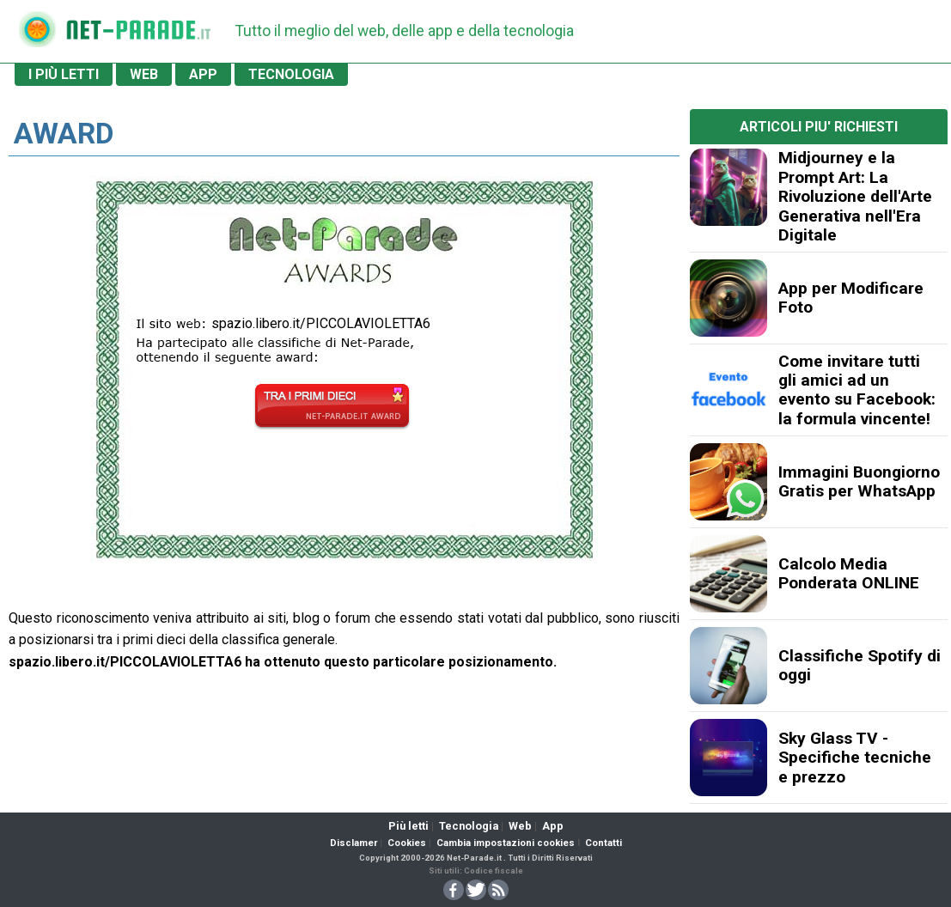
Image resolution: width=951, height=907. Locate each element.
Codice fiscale (493, 870)
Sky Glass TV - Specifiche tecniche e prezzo (854, 757)
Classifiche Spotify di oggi (859, 665)
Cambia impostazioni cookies (505, 843)
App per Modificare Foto (851, 297)
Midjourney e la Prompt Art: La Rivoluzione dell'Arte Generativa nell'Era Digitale (855, 196)
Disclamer (353, 843)
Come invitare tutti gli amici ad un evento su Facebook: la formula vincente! (857, 390)
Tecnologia (468, 825)
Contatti (603, 843)
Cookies (406, 843)
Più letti (408, 825)
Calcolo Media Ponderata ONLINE (848, 573)
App (553, 825)
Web (520, 825)
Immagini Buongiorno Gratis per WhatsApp (859, 481)
